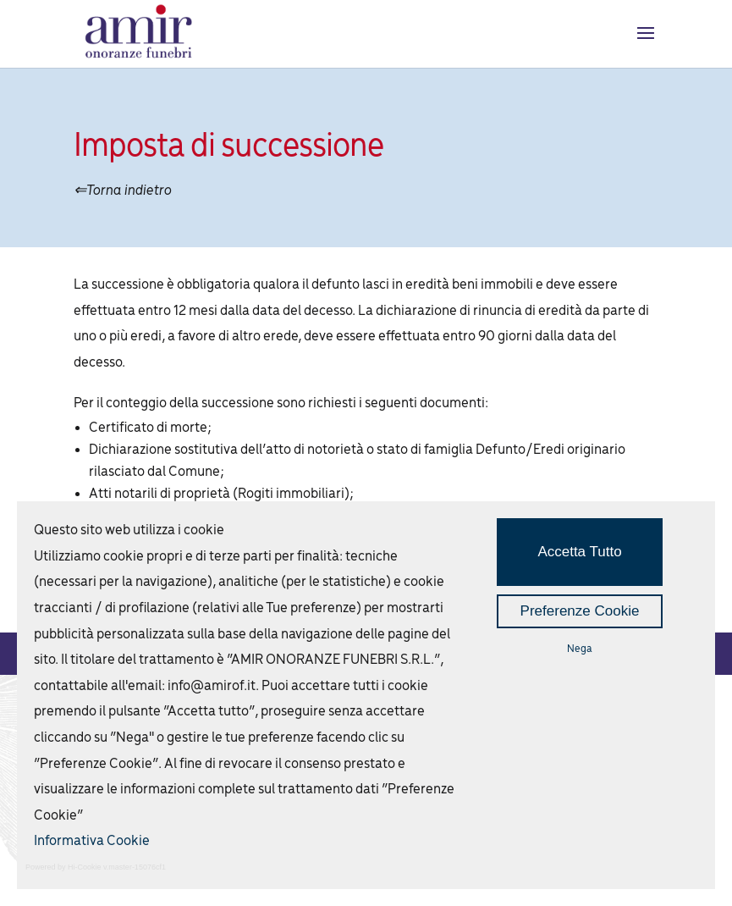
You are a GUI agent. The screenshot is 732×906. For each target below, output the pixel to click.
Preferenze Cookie (580, 611)
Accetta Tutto (579, 552)
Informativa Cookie (92, 841)
